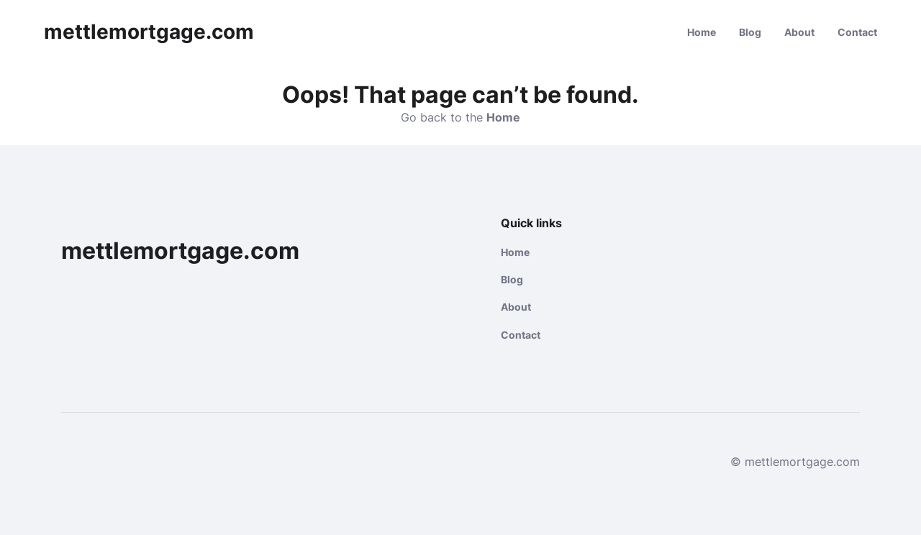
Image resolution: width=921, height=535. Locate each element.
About (799, 32)
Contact (857, 32)
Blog (750, 32)
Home (701, 32)
